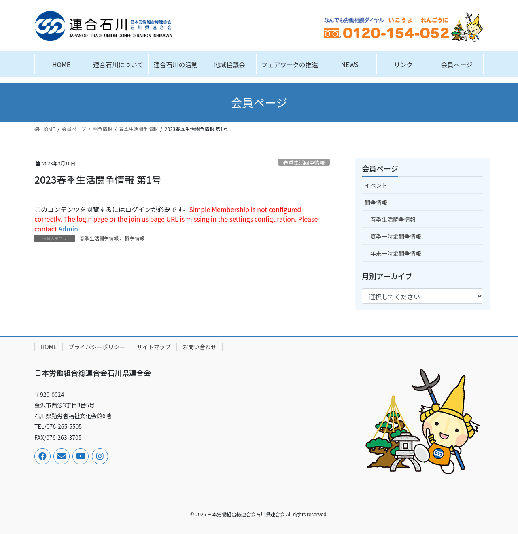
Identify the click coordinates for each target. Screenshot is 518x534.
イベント (376, 185)
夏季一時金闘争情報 (395, 236)
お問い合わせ (200, 347)
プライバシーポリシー (96, 347)
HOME (48, 347)
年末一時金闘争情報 (395, 253)
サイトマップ (154, 347)
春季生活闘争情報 (304, 162)
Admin (68, 228)
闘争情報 (134, 238)
